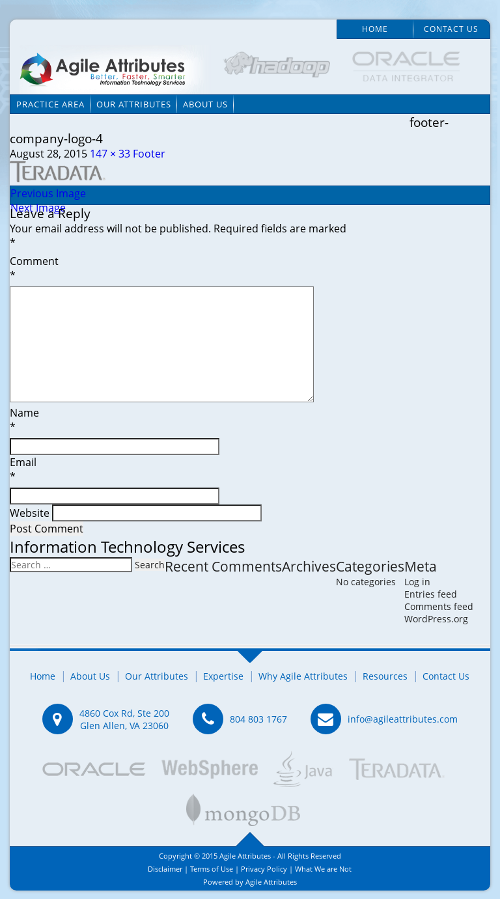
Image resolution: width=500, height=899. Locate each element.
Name (250, 422)
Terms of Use (211, 869)
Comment (250, 270)
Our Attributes (133, 104)
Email (250, 471)
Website (29, 513)
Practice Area (50, 104)
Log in (417, 581)
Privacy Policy (264, 869)
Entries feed (430, 594)
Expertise (223, 676)
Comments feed (438, 606)
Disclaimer (165, 869)
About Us (205, 104)
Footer (149, 153)
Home (375, 29)
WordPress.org (436, 619)
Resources (385, 676)
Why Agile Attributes (303, 676)
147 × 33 (110, 153)
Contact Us (451, 29)
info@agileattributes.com (403, 719)
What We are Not (323, 869)
